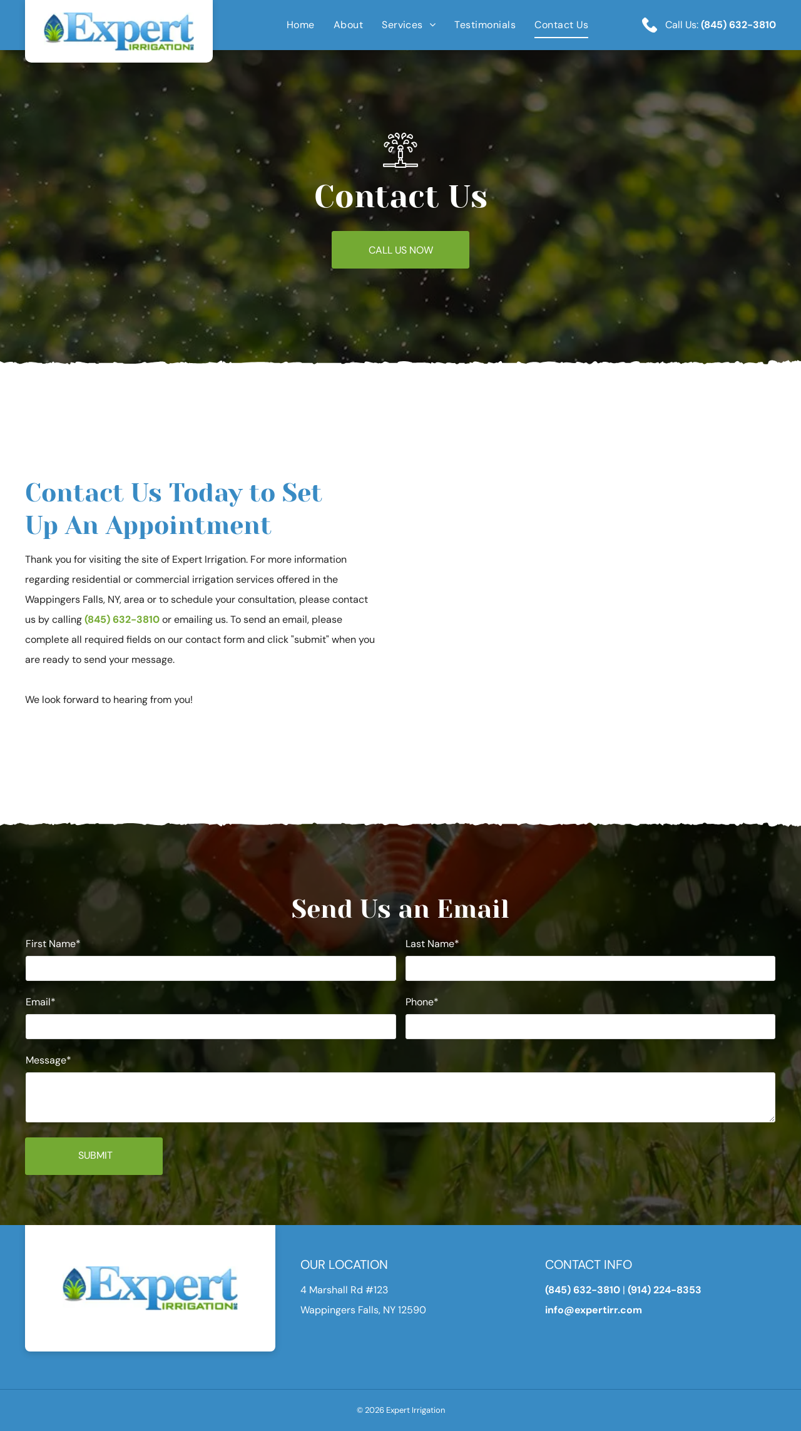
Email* (41, 1001)
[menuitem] (291, 25)
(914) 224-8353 (665, 1289)
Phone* (422, 1001)
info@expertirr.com (593, 1309)
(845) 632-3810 (738, 24)
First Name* (53, 943)
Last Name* (432, 943)
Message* (48, 1060)
